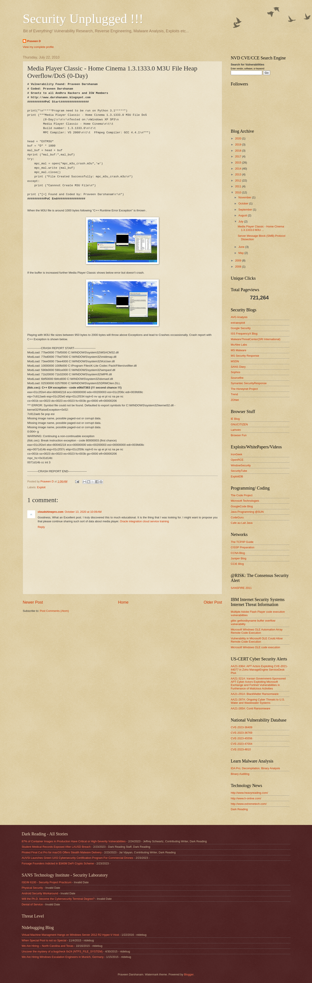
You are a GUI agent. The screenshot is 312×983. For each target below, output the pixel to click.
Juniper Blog (238, 558)
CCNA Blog (238, 553)
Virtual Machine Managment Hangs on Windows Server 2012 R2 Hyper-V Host (70, 934)
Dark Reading (239, 809)
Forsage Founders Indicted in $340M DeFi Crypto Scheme (58, 863)
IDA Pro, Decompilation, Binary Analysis (255, 768)
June (241, 246)
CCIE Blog (237, 563)
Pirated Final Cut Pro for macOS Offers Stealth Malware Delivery (62, 852)
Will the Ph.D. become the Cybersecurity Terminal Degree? (58, 898)
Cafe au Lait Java (241, 522)
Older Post (213, 602)
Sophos (235, 372)
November (245, 197)
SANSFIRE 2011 (241, 587)
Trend (234, 394)
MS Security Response (245, 355)
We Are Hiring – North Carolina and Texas (47, 945)
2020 (238, 138)
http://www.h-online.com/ (246, 798)
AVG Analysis (239, 317)
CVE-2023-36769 (241, 732)
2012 (238, 180)
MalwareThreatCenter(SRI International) (255, 339)
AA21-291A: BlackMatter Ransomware (254, 694)
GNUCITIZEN (239, 424)
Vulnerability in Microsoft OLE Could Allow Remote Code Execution (257, 640)
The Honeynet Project (244, 388)
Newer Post (33, 602)
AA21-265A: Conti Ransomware (250, 708)
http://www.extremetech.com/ (248, 803)
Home (123, 602)
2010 (238, 192)
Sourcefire (237, 377)
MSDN (235, 361)
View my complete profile (38, 47)
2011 (238, 186)
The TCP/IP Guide (242, 542)
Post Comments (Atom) (54, 610)
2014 (238, 168)
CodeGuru (237, 517)
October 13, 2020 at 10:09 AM (83, 511)
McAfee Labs (239, 344)
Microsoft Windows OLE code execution (255, 647)
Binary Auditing (240, 774)
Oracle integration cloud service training (144, 521)
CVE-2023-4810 (241, 749)
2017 (238, 156)
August (243, 215)
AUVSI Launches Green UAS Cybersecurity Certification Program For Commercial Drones (77, 857)
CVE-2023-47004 (241, 743)
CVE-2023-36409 (241, 727)
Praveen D (34, 41)
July (241, 221)
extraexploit (238, 322)
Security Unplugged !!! (83, 18)
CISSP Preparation (242, 547)
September (245, 209)
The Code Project (241, 495)
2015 (238, 162)
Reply (41, 527)
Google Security (241, 328)
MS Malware (238, 350)
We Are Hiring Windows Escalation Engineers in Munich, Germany (63, 957)
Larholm (236, 429)
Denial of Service (32, 904)
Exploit (41, 487)
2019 (238, 144)
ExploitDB (237, 476)
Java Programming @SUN (247, 511)
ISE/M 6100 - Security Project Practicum (47, 882)
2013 (238, 174)
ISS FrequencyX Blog (244, 333)
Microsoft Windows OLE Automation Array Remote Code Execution (257, 631)
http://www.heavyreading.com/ (249, 792)
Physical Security (32, 887)
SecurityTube (239, 470)
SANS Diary (238, 366)
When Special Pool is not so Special (44, 940)
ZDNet (235, 400)
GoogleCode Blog (242, 506)
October (243, 203)
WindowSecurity (241, 465)
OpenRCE (237, 459)
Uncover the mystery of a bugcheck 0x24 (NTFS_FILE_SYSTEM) (62, 951)
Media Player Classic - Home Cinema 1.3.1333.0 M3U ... (261, 228)
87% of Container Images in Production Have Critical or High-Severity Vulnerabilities (74, 841)
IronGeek (236, 454)
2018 (238, 150)
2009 (238, 260)
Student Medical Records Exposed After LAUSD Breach (56, 846)
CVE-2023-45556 (241, 738)
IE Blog (235, 418)
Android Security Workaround (40, 893)
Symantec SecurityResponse (248, 383)
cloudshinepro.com (50, 511)
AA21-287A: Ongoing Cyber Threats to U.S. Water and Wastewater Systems (258, 701)
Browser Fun (239, 435)
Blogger (188, 974)
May (241, 253)
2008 (238, 266)
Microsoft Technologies (245, 500)
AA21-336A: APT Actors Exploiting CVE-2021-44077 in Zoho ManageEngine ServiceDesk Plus (259, 669)
